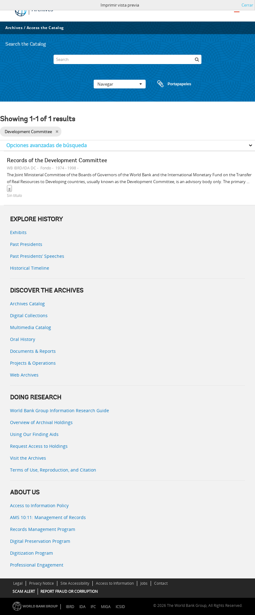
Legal (18, 583)
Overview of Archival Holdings (41, 422)
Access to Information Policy (39, 505)
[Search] (128, 59)
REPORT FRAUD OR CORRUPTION (69, 591)
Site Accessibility (74, 583)
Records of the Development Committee (57, 161)
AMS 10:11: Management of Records (48, 517)
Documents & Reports (33, 351)
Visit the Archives (28, 458)
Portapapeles (168, 84)
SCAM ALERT (24, 591)
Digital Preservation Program (40, 541)
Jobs (144, 583)
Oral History (22, 339)
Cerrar (247, 5)
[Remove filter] (56, 131)
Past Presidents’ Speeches (37, 256)
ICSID (120, 606)
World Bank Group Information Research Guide (59, 410)
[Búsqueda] (196, 59)
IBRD (70, 606)
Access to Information (115, 583)
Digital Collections (29, 315)
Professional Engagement (36, 565)
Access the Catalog (45, 27)
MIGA (106, 606)
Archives (14, 27)
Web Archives (24, 375)
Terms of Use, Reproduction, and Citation (53, 470)
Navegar (119, 84)
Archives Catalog (27, 304)
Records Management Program (42, 529)
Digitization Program (31, 553)
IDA (82, 606)
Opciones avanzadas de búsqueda (46, 145)
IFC (93, 606)
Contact (161, 583)
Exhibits (18, 232)
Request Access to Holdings (39, 446)
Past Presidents (26, 244)
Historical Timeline (29, 268)
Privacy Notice (41, 583)
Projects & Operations (33, 363)
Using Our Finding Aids (34, 434)
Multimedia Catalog (30, 327)
